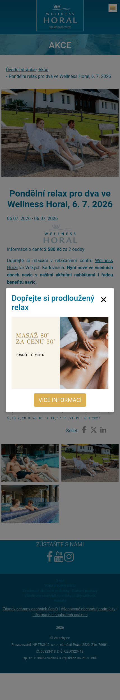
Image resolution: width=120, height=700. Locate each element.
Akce (43, 69)
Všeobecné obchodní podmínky (88, 609)
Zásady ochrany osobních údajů (30, 609)
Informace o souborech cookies (60, 615)
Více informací (59, 400)
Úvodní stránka (21, 69)
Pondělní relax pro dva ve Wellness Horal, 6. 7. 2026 (60, 76)
